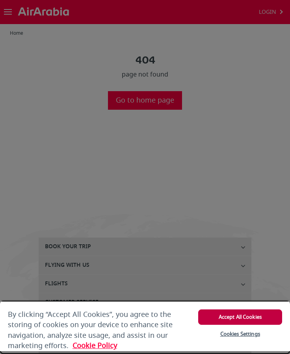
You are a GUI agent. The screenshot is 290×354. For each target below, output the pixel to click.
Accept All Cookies (240, 317)
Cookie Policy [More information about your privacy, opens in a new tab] (94, 346)
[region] (145, 327)
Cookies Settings (240, 334)
